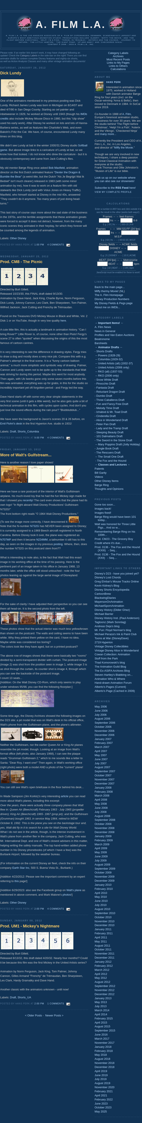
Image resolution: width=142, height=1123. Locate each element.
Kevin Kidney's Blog (107, 585)
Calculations (118, 69)
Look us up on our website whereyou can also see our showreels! (115, 179)
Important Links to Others (118, 568)
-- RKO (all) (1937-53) (108, 371)
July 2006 (101, 714)
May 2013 (101, 1002)
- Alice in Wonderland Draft (111, 420)
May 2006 (101, 706)
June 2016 (101, 1034)
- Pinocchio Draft (105, 383)
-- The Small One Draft (109, 456)
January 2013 (103, 998)
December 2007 (105, 783)
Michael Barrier (104, 614)
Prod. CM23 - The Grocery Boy (114, 539)
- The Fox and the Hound (110, 460)
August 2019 (102, 1083)
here (63, 320)
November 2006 (105, 730)
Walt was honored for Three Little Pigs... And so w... (115, 525)
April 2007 (101, 751)
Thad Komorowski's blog (110, 662)
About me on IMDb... (107, 307)
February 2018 (104, 1051)
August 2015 (102, 1026)
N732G (34, 526)
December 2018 (105, 1067)
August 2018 (102, 1058)
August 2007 (102, 767)
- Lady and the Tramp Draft (111, 428)
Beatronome (102, 339)
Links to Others (118, 65)
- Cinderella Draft (105, 416)
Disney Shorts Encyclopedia (112, 589)
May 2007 (101, 755)
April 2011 (101, 937)
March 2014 (102, 1010)
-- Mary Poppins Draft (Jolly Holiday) (117, 444)
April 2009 (101, 848)
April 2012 (101, 974)
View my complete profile (113, 192)
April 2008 (101, 799)
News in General (105, 331)
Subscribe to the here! (115, 187)
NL (122, 291)
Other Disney (18, 238)
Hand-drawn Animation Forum (113, 682)
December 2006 (105, 735)
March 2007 (102, 747)
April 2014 (101, 1014)
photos (67, 894)
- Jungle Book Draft (106, 448)
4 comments (55, 245)
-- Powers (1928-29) (107, 355)
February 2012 (104, 965)
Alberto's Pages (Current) (110, 686)
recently (28, 500)
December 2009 (105, 880)
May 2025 (101, 1111)
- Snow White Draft (106, 379)
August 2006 (102, 718)
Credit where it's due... (108, 543)
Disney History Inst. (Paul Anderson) (117, 618)
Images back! (103, 508)
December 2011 (105, 957)
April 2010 (101, 893)
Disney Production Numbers (112, 299)
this (16, 881)
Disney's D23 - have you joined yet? (117, 573)
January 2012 (103, 961)
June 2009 (101, 856)
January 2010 (103, 884)
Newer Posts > (54, 1015)
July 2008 (101, 812)
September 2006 (105, 722)
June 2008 (101, 807)
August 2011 (102, 945)
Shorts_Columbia (28, 431)
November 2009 (105, 876)
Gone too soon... (105, 504)
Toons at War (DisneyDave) (111, 638)
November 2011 (105, 953)
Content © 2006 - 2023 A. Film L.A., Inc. (71, 44)
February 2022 (104, 1099)
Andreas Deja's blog (107, 626)
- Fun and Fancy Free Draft (111, 404)
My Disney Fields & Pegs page (114, 303)
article (64, 796)
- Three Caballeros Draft (109, 399)
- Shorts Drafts (104, 351)
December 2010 (105, 925)
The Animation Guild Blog (110, 666)
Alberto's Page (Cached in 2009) (115, 690)
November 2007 (105, 779)
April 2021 (101, 1095)
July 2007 (101, 763)
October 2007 (103, 775)
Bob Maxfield (56, 167)
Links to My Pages (118, 62)
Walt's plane (74, 890)
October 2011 (103, 949)
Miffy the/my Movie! (107, 291)
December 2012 (105, 994)
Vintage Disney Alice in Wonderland (117, 650)
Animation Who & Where (110, 678)
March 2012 (102, 969)
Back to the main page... (110, 287)
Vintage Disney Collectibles (111, 646)
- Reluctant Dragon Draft (110, 391)
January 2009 (103, 836)
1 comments (55, 1003)
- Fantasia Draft (104, 387)
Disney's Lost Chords (108, 577)
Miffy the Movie (123, 147)
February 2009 (104, 840)
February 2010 (104, 888)
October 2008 (103, 824)
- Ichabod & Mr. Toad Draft (111, 412)
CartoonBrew (103, 593)
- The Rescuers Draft (107, 452)
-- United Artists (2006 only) (112, 367)
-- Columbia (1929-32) (109, 359)
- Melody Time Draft (107, 408)
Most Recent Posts (118, 59)
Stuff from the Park (106, 658)
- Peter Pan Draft (105, 424)
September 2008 (105, 819)
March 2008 (102, 795)
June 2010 (101, 900)
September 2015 (105, 1030)
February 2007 (104, 743)
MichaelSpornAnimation (109, 605)
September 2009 (105, 868)
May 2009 (101, 852)
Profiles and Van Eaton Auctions (114, 335)
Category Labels (28, 55)
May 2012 (101, 977)
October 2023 (103, 1107)
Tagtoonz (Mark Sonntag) (110, 622)
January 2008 (103, 787)
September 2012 (105, 986)
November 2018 (105, 1063)
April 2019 (101, 1071)
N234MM (42, 539)
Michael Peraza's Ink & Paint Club (115, 634)
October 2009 (103, 872)
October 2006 (103, 726)
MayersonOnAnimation (109, 601)
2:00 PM (39, 909)
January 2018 (103, 1046)
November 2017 (105, 1042)
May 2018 (101, 1054)
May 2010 (101, 896)
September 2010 (105, 913)
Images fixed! (103, 512)
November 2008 (105, 828)
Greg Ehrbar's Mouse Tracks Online (117, 581)
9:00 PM (39, 438)
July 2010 (101, 905)
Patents (99, 468)
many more (107, 134)
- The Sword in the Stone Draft (113, 440)
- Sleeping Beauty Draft (109, 432)
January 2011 (103, 929)
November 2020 (105, 1087)
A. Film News (103, 327)
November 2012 (105, 990)
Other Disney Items (106, 481)
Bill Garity (101, 472)
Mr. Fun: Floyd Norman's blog (113, 630)
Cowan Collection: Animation (112, 654)
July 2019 (101, 1079)
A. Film (126, 114)
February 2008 (104, 791)
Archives (118, 56)
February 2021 (104, 1091)
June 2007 (101, 759)
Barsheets (101, 343)
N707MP (5, 539)
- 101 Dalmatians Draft (108, 436)
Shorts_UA (24, 997)
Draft (13, 431)
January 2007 (103, 739)
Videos (99, 476)
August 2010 (102, 909)
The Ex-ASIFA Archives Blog (112, 670)
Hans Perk (113, 82)
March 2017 (102, 1038)
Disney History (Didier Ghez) (112, 609)
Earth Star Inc (20, 867)
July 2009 (101, 860)
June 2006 (101, 710)
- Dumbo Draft (103, 395)
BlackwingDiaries (105, 597)
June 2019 (101, 1075)
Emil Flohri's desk (11, 423)
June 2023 (101, 1103)
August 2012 (102, 982)
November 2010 (105, 921)
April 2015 (101, 1022)
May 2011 (101, 941)
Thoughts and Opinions (109, 488)
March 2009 (102, 844)
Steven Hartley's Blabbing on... (114, 674)
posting (58, 544)
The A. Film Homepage (109, 295)
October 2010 (103, 917)
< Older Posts (33, 1015)
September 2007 (105, 771)
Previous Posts (108, 499)
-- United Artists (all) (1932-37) (114, 363)
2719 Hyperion (104, 642)
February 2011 (104, 933)
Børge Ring (102, 485)
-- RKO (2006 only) (107, 375)
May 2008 (101, 803)
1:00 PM (39, 245)
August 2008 (102, 816)
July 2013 (101, 1006)
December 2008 (105, 832)
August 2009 (102, 864)
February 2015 (104, 1018)
